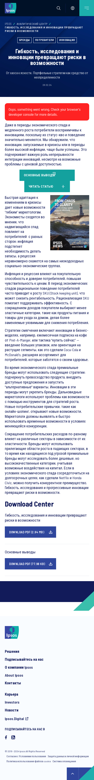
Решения (12, 651)
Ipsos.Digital (14, 718)
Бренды (24, 39)
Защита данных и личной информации (68, 756)
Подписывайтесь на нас (24, 659)
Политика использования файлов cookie (28, 761)
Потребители (44, 39)
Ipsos (8, 23)
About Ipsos (14, 675)
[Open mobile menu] (86, 8)
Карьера (11, 694)
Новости (11, 710)
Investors (12, 702)
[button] (58, 8)
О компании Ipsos (19, 667)
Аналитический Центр (32, 23)
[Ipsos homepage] (11, 8)
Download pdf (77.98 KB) (27, 564)
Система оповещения (64, 761)
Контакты (13, 683)
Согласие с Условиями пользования (26, 756)
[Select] (72, 8)
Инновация (67, 39)
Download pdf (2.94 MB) (26, 532)
